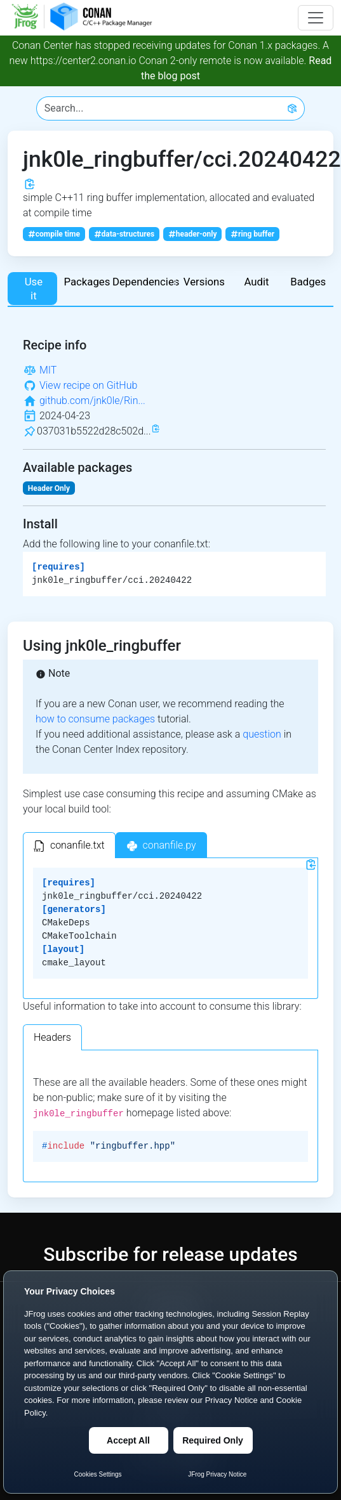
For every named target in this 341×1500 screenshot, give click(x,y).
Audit (256, 281)
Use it (34, 288)
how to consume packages (95, 719)
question (262, 734)
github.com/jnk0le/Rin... (92, 401)
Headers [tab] (52, 1037)
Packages (87, 281)
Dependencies (144, 281)
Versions (204, 281)
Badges (308, 281)
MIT (48, 370)
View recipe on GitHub (88, 385)
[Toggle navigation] (315, 17)
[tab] (69, 845)
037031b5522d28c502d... (93, 431)
